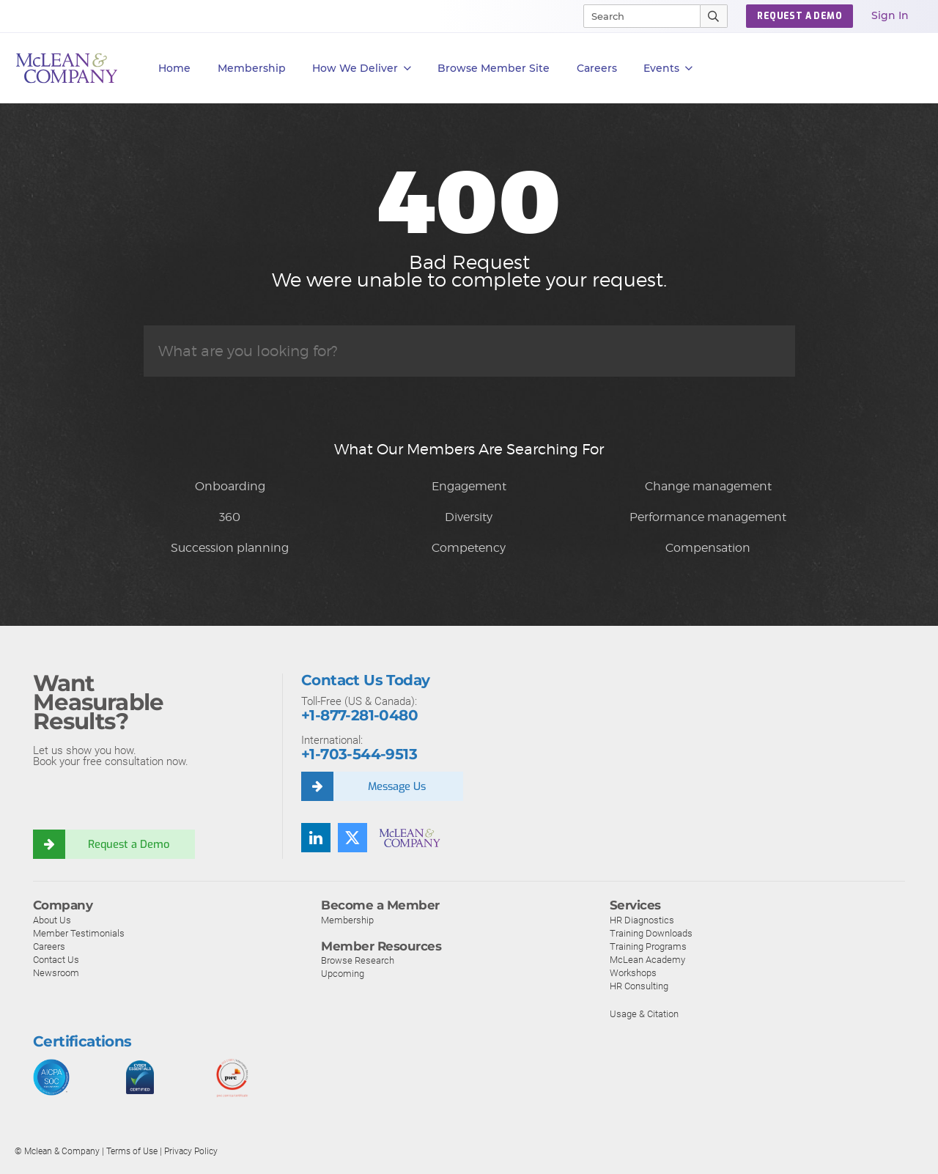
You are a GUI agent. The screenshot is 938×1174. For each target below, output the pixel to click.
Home (174, 68)
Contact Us (56, 959)
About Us (52, 920)
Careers (49, 946)
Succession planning (230, 548)
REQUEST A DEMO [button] (799, 16)
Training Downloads (651, 933)
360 (229, 517)
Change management (708, 486)
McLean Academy (647, 959)
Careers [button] (597, 68)
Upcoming (342, 973)
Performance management (707, 517)
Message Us (398, 786)
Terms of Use (132, 1151)
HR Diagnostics (642, 920)
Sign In (890, 15)
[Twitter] (352, 837)
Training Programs (648, 946)
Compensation (707, 548)
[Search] (635, 16)
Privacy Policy (191, 1151)
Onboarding (230, 486)
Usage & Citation (644, 1013)
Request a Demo (130, 844)
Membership (252, 68)
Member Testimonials (79, 933)
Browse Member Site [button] (493, 68)
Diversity (468, 517)
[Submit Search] (714, 16)
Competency (469, 548)
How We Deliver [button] (361, 68)
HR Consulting (639, 986)
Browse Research (357, 960)
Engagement (469, 486)
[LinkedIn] (315, 837)
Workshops (633, 972)
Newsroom (56, 972)
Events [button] (668, 68)
